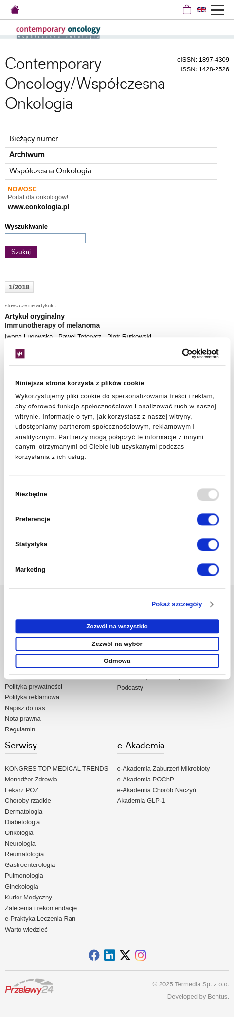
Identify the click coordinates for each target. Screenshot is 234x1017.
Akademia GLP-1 (141, 800)
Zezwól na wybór (116, 643)
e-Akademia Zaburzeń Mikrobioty (163, 768)
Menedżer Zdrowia (31, 779)
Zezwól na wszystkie (116, 626)
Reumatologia (24, 854)
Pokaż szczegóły (177, 604)
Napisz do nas (25, 708)
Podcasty (130, 687)
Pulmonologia (24, 875)
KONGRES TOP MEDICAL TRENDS (56, 768)
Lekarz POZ (21, 790)
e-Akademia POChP (145, 779)
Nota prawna (23, 718)
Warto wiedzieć (26, 929)
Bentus (217, 996)
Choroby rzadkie (28, 800)
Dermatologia (23, 811)
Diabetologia (22, 822)
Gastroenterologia (30, 864)
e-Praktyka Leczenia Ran (40, 918)
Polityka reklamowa (32, 697)
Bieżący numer (33, 139)
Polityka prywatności (33, 686)
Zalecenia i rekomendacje (41, 908)
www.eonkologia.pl (38, 207)
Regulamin (20, 729)
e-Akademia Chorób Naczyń (157, 790)
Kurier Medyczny (28, 897)
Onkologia (19, 832)
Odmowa (117, 661)
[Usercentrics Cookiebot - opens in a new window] (176, 353)
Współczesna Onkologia (50, 171)
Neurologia (20, 843)
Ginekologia (21, 886)
